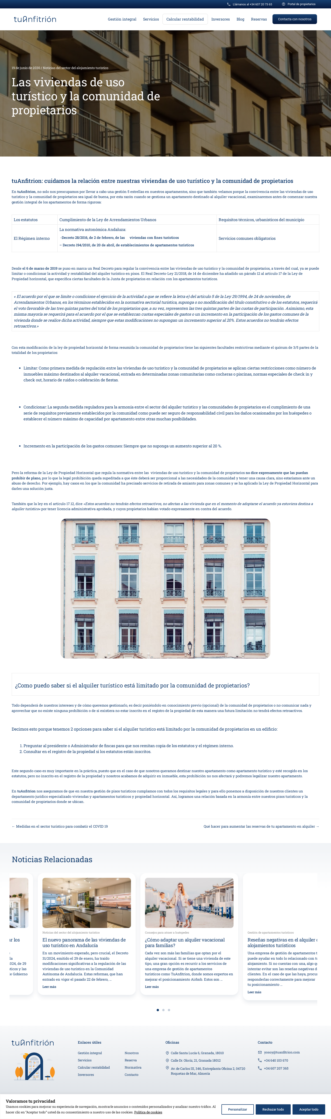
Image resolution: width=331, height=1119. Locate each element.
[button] (294, 19)
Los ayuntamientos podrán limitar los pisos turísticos (57, 942)
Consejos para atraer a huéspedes (244, 932)
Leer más (23, 986)
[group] (61, 934)
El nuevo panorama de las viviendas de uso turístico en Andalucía (160, 942)
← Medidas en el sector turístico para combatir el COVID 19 (60, 826)
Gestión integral (122, 19)
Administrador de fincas (93, 745)
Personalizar (237, 1109)
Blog (240, 19)
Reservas (259, 19)
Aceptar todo (308, 1109)
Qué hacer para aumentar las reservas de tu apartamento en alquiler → (261, 826)
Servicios (151, 19)
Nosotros (132, 1053)
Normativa (133, 1067)
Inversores (220, 19)
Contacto (131, 1074)
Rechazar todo (273, 1109)
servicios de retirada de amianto (169, 483)
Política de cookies (148, 1112)
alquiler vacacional (230, 196)
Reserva (131, 1060)
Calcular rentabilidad (185, 19)
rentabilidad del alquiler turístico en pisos (105, 273)
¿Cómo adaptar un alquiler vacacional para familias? (261, 942)
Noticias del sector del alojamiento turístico (75, 68)
